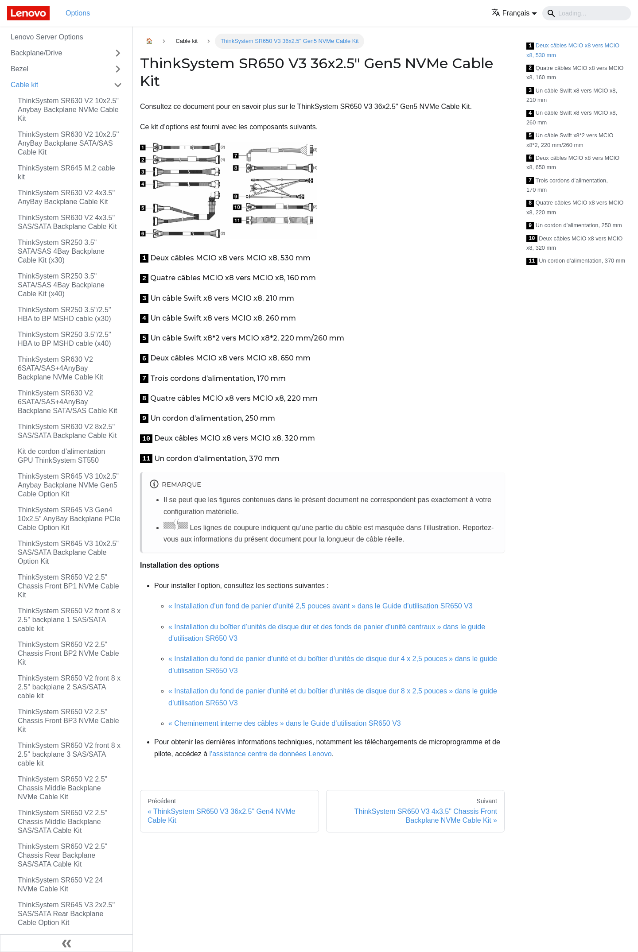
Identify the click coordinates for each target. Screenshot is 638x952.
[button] (514, 13)
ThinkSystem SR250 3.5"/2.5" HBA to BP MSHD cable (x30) (64, 314)
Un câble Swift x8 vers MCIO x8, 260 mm (571, 117)
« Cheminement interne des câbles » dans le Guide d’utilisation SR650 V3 (284, 723)
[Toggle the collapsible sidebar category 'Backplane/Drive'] (117, 53)
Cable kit (24, 85)
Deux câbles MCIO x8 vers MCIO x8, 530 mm (572, 50)
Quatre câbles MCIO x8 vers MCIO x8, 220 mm (574, 207)
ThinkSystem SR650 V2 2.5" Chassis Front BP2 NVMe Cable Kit (68, 653)
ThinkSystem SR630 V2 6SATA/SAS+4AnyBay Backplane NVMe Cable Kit (60, 368)
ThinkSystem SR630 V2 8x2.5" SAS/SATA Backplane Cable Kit (67, 431)
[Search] (586, 13)
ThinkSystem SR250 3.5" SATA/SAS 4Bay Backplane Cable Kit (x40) (61, 285)
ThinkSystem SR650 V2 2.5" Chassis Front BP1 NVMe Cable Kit (68, 586)
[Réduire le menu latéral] (66, 943)
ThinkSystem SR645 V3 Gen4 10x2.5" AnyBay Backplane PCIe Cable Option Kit (69, 518)
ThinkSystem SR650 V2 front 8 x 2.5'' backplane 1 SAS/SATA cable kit (69, 619)
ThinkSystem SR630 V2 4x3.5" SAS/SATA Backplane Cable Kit (67, 222)
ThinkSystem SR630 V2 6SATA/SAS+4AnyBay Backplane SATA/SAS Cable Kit (67, 401)
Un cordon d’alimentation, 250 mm (574, 225)
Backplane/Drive (36, 53)
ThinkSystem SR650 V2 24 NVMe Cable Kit (60, 884)
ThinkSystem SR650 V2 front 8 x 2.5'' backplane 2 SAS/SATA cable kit (69, 687)
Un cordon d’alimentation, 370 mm (575, 261)
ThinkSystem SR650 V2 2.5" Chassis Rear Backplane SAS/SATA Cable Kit (62, 855)
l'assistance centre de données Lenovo (271, 754)
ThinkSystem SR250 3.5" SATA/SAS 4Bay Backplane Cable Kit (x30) (61, 251)
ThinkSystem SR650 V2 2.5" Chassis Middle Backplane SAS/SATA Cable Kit (62, 821)
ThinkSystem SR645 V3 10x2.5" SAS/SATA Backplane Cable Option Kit (68, 552)
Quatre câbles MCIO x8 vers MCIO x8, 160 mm (574, 73)
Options (78, 13)
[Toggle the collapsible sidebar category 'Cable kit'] (117, 85)
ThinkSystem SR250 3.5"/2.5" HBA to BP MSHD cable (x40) (64, 339)
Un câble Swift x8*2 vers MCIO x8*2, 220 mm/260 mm (570, 140)
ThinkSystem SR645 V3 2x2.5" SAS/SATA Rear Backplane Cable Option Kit (66, 913)
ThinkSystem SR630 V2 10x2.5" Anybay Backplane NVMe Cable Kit (68, 109)
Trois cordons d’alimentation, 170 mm (567, 185)
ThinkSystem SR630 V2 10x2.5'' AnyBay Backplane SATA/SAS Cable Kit (68, 143)
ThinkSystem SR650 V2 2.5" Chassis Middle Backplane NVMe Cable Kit (62, 788)
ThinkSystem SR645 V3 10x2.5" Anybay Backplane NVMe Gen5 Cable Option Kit (68, 485)
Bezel (19, 69)
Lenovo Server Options (47, 37)
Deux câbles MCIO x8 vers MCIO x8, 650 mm (572, 163)
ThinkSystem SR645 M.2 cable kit (66, 172)
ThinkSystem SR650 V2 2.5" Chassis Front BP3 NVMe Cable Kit (68, 720)
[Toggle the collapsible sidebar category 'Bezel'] (117, 69)
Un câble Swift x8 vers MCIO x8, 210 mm (571, 95)
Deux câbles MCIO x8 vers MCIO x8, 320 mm (574, 243)
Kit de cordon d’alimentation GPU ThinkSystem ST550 (61, 456)
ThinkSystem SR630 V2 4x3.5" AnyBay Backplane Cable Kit (66, 197)
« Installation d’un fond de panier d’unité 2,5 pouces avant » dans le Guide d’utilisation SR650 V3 (320, 606)
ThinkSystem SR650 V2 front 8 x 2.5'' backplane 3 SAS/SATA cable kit (69, 754)
